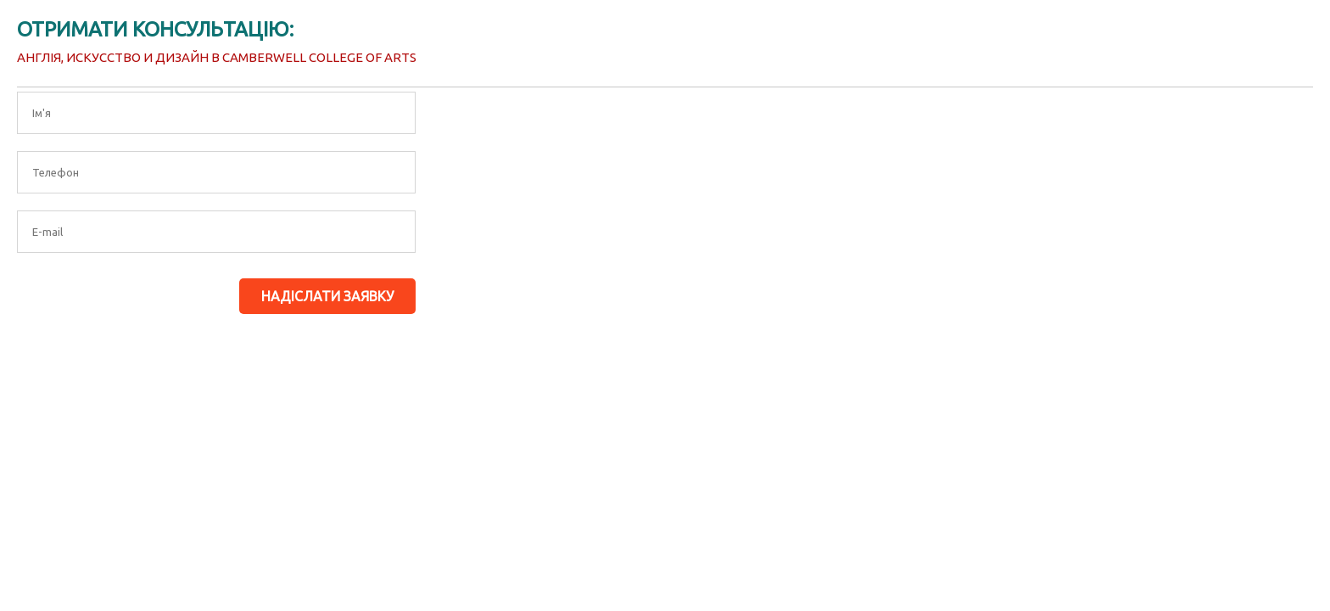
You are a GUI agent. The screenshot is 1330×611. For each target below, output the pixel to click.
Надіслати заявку (327, 296)
